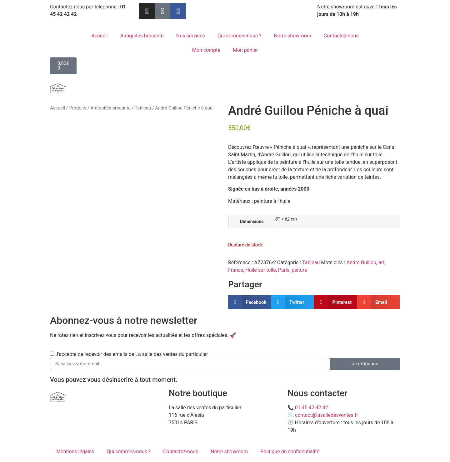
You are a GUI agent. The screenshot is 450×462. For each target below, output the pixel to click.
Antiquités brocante (142, 36)
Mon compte (206, 50)
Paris (283, 270)
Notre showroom (292, 36)
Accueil (99, 36)
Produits (77, 108)
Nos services (190, 36)
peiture (299, 270)
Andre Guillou (361, 262)
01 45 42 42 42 (311, 408)
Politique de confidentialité (289, 452)
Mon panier (245, 50)
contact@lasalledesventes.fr (326, 415)
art (381, 262)
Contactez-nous (341, 36)
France (235, 270)
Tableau (143, 108)
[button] (249, 302)
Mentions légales (75, 452)
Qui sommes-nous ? (240, 36)
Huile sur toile (260, 270)
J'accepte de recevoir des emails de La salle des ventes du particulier (131, 354)
